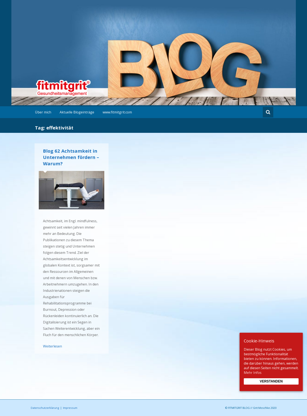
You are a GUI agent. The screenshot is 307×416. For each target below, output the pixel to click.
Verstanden (271, 381)
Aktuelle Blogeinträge (77, 112)
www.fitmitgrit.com (117, 112)
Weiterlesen (52, 346)
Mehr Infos (252, 372)
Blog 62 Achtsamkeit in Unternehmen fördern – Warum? (71, 157)
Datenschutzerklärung (45, 408)
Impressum (70, 408)
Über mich (43, 112)
